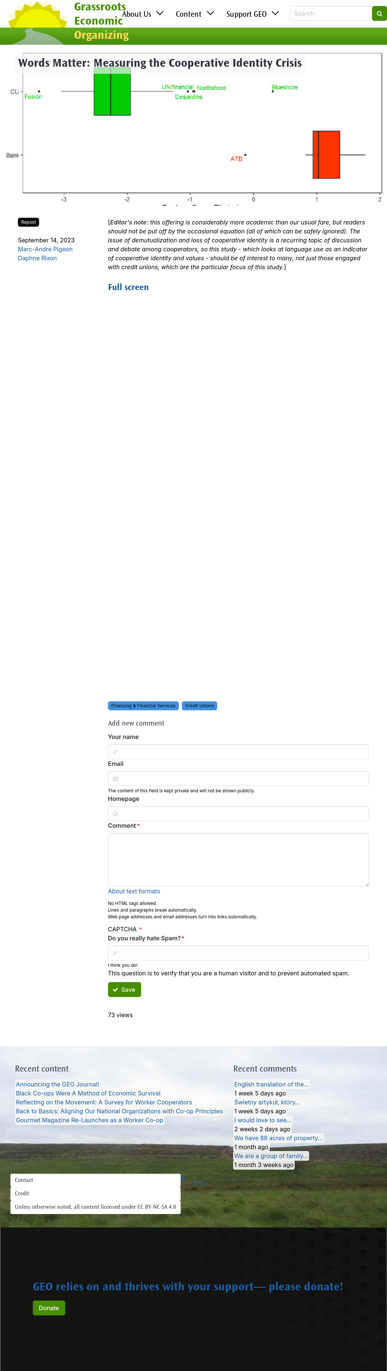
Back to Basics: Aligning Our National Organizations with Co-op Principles (119, 1111)
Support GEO (246, 15)
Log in (200, 1183)
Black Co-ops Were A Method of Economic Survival (88, 1093)
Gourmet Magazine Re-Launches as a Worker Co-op (90, 1120)
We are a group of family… (271, 1156)
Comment (122, 825)
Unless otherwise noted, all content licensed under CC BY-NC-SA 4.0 (95, 1207)
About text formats (134, 891)
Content (189, 15)
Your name (123, 736)
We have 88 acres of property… (278, 1138)
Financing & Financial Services (143, 705)
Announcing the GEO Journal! (57, 1084)
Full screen (128, 288)
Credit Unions (199, 705)
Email (116, 763)
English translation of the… (271, 1084)
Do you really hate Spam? (144, 938)
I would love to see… (263, 1120)
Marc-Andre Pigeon (45, 249)
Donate (49, 1308)
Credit (22, 1194)
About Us (136, 15)
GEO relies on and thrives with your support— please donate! (188, 1288)
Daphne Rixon (37, 258)
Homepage (123, 798)
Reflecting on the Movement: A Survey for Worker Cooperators (104, 1102)
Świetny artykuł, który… (267, 1102)
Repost (28, 222)
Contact (24, 1180)
